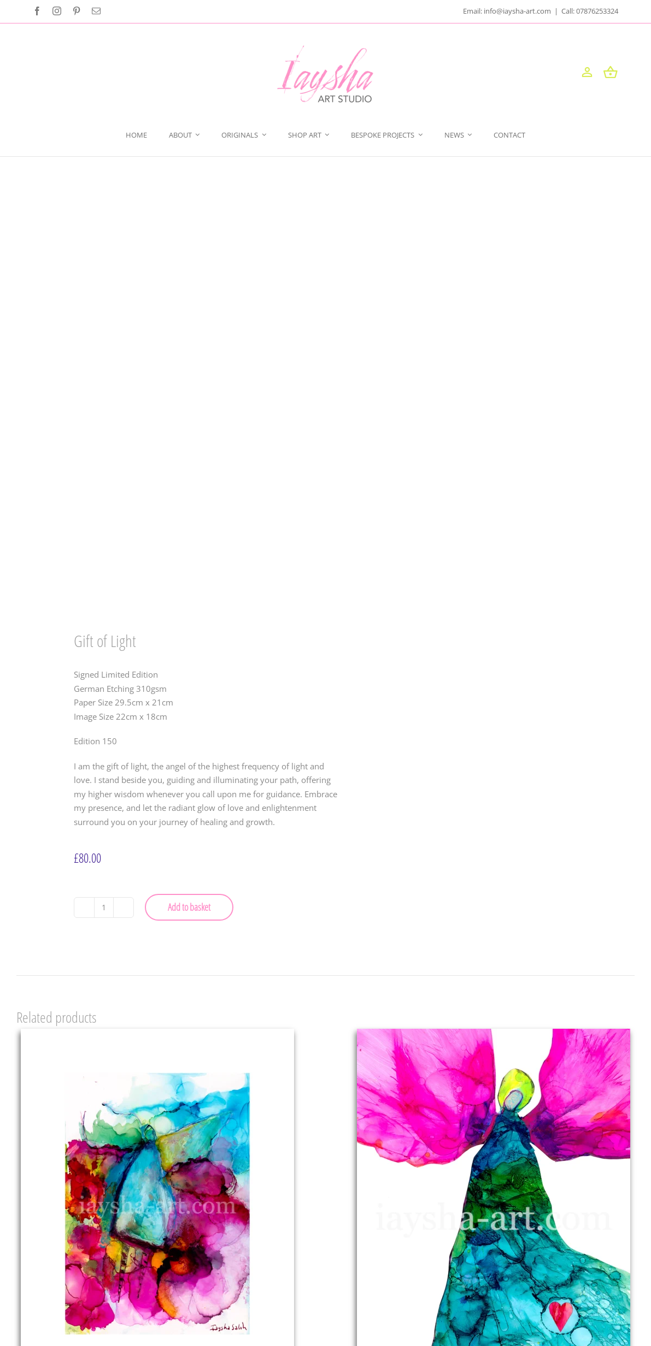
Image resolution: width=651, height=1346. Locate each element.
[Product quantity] (104, 907)
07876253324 (597, 11)
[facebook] (37, 11)
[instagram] (56, 11)
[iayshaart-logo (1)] (325, 49)
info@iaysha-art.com (518, 11)
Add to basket (189, 907)
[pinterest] (76, 11)
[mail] (96, 11)
